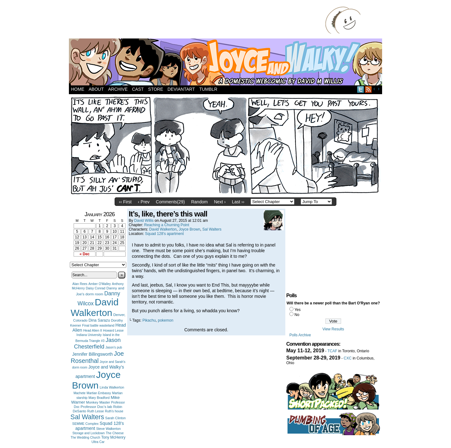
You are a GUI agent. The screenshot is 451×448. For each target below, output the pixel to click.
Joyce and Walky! (226, 62)
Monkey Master (98, 402)
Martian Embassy (99, 393)
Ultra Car (98, 442)
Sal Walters (87, 416)
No (296, 315)
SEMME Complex (85, 423)
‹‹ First (125, 201)
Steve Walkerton (108, 428)
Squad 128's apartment (164, 234)
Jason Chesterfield (97, 343)
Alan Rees (79, 284)
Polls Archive (300, 335)
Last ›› (238, 201)
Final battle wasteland (98, 325)
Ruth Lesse (95, 411)
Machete (80, 393)
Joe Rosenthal (97, 357)
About (96, 89)
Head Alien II (92, 330)
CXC (347, 358)
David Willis (143, 220)
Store (155, 89)
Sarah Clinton (115, 418)
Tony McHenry (113, 437)
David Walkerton (95, 307)
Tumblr (208, 89)
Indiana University (88, 335)
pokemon (165, 320)
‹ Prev (143, 201)
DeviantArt (181, 89)
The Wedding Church (85, 437)
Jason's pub (113, 347)
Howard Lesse (113, 330)
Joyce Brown (96, 379)
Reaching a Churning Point (166, 225)
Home (77, 89)
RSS (368, 89)
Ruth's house (114, 411)
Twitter (361, 89)
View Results (333, 329)
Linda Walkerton (112, 387)
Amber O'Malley (99, 284)
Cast (137, 89)
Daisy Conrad (95, 288)
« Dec (85, 254)
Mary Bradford (99, 398)
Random (199, 201)
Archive (117, 89)
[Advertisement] (199, 20)
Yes (297, 310)
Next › (220, 201)
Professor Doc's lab (96, 407)
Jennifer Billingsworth (92, 354)
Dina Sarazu (99, 320)
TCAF (332, 351)
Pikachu (149, 320)
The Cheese (115, 433)
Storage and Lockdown (88, 433)
